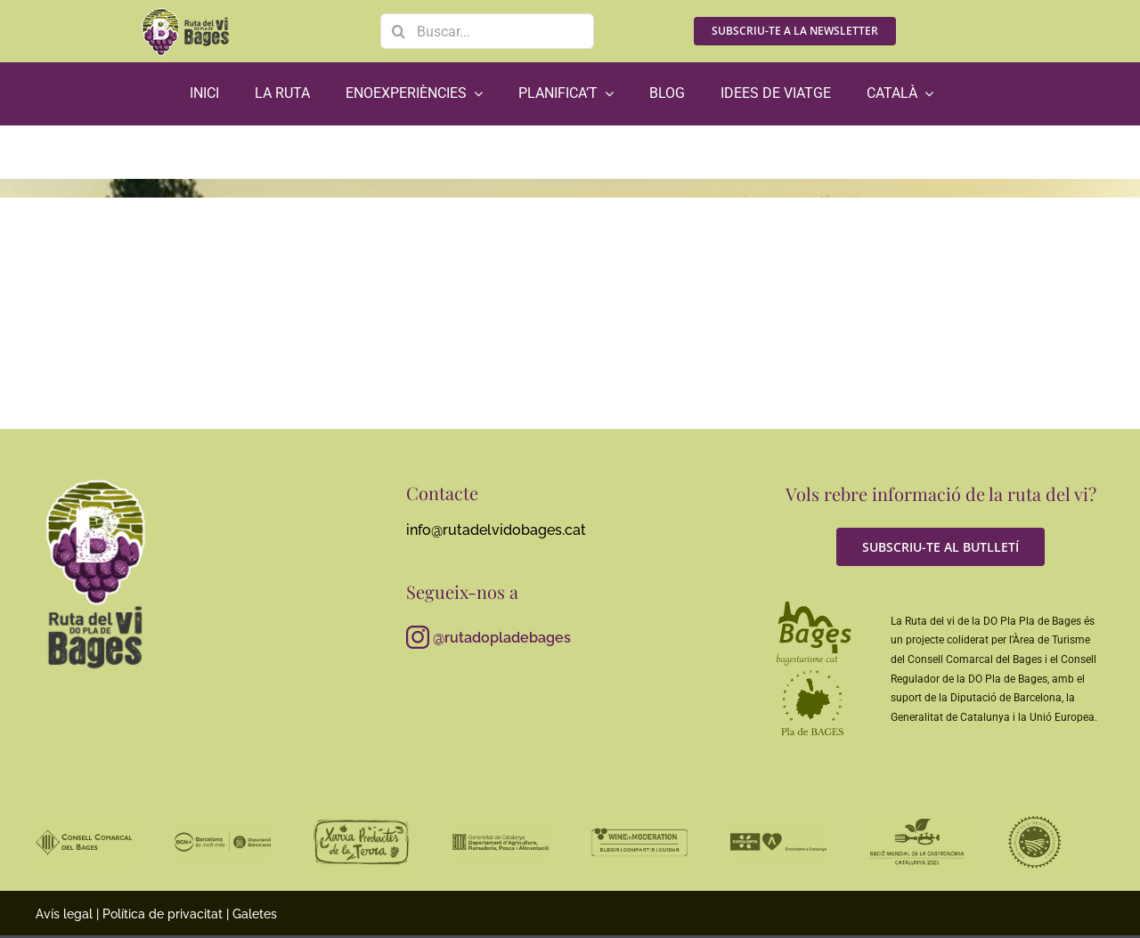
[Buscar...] (487, 31)
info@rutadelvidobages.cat (496, 530)
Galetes (254, 914)
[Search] (398, 31)
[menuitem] (900, 93)
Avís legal (64, 914)
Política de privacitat (162, 914)
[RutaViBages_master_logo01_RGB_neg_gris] (96, 480)
